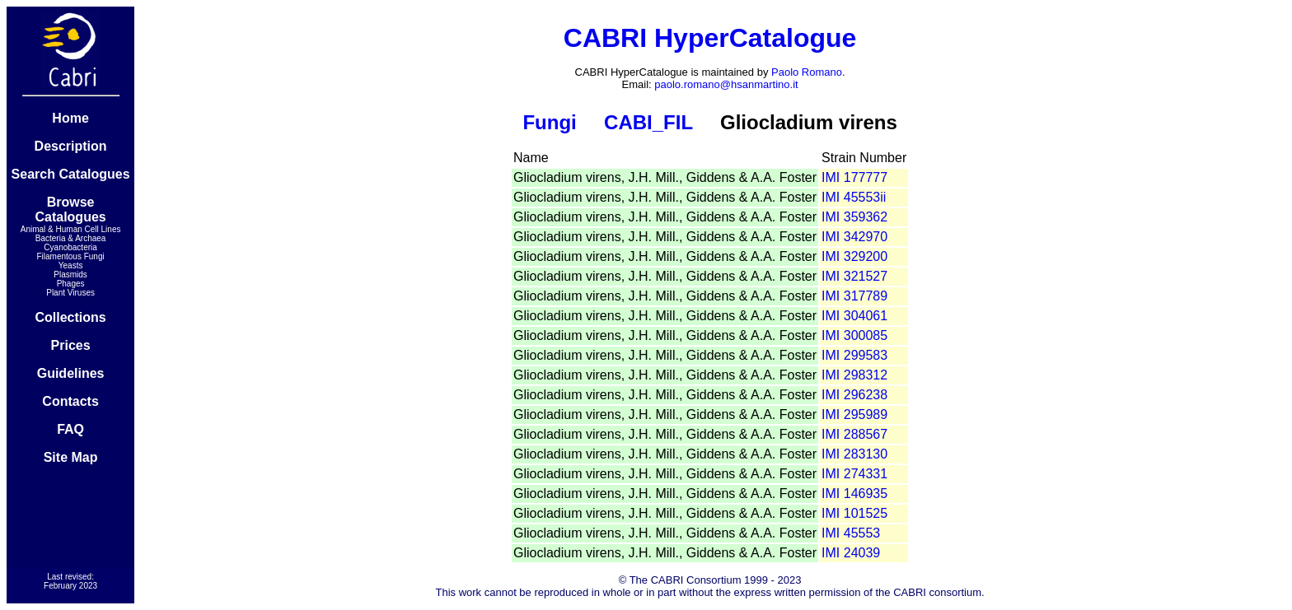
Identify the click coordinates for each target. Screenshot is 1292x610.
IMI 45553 (851, 533)
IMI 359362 (854, 217)
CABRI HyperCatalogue (710, 38)
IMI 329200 (854, 256)
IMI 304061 (854, 316)
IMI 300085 (854, 335)
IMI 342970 (854, 237)
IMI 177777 (854, 177)
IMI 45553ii (854, 197)
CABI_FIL (648, 122)
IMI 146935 (854, 494)
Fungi (549, 122)
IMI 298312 (854, 375)
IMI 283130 (854, 454)
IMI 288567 (854, 434)
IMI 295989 (854, 414)
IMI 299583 (854, 355)
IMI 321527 (854, 276)
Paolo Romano (806, 72)
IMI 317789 (854, 296)
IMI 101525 (854, 513)
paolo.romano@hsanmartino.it (726, 84)
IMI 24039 (851, 553)
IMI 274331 (854, 474)
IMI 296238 (854, 395)
